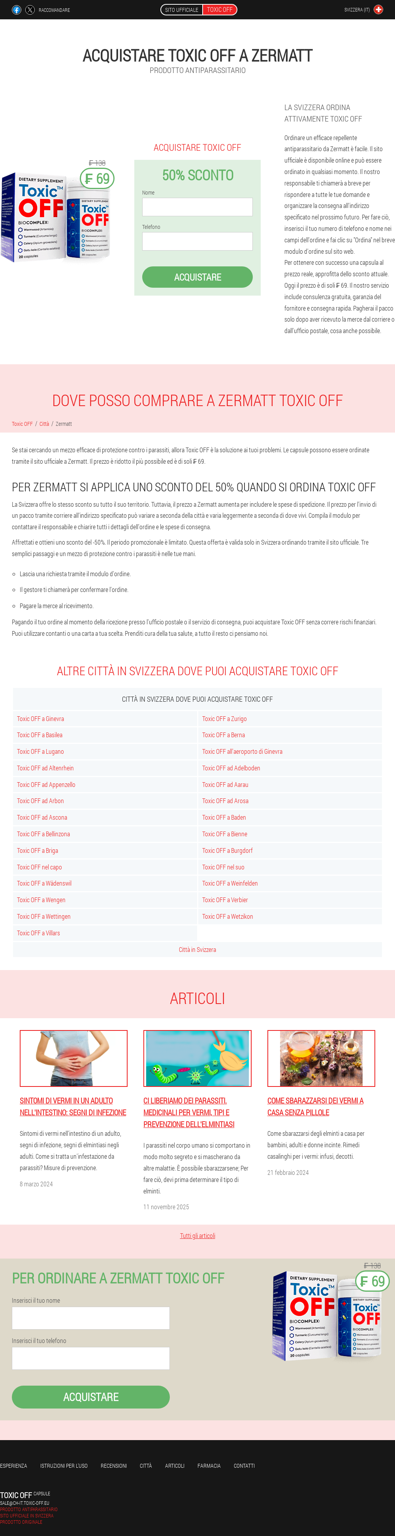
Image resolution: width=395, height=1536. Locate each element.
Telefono (151, 227)
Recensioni (114, 1465)
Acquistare (197, 277)
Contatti (244, 1465)
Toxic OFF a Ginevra (40, 718)
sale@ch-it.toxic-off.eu (24, 1503)
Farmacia (209, 1465)
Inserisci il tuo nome (36, 1300)
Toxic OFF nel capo (39, 867)
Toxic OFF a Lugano (40, 751)
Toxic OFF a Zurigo (224, 718)
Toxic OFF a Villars (38, 933)
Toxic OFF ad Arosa (225, 800)
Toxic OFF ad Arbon (40, 800)
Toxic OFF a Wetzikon (227, 916)
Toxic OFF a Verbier (225, 899)
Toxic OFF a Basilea (39, 735)
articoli (174, 1465)
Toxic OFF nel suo (223, 867)
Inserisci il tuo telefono (39, 1340)
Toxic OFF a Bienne (224, 834)
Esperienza (13, 1465)
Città (146, 1465)
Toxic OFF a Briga (37, 850)
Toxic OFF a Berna (223, 735)
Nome (148, 192)
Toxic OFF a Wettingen (44, 916)
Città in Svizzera (197, 949)
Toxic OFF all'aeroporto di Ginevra (242, 751)
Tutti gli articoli (197, 1235)
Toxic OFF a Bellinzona (43, 834)
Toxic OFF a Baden (224, 817)
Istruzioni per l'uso (64, 1465)
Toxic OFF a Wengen (41, 899)
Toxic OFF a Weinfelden (230, 883)
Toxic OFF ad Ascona (42, 817)
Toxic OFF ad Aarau (225, 784)
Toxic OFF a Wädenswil (44, 883)
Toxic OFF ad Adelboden (231, 768)
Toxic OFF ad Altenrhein (45, 768)
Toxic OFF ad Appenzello (46, 784)
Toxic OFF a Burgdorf (227, 850)
